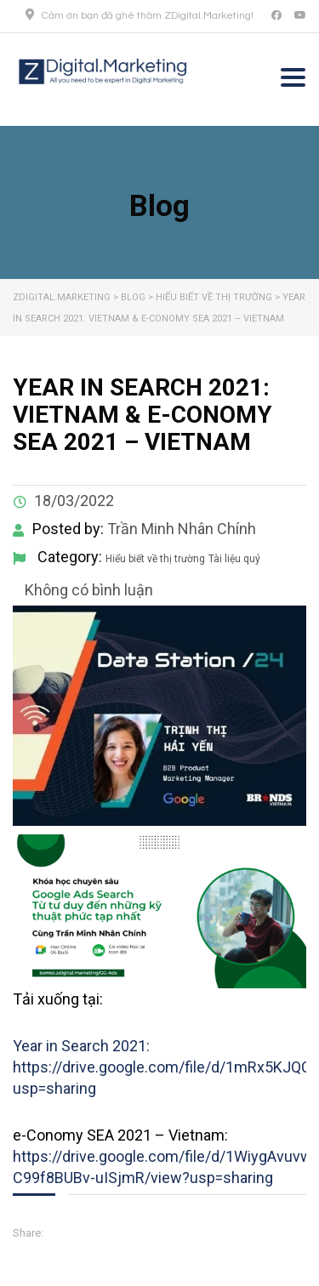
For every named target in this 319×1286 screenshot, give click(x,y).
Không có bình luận (87, 590)
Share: (28, 1232)
